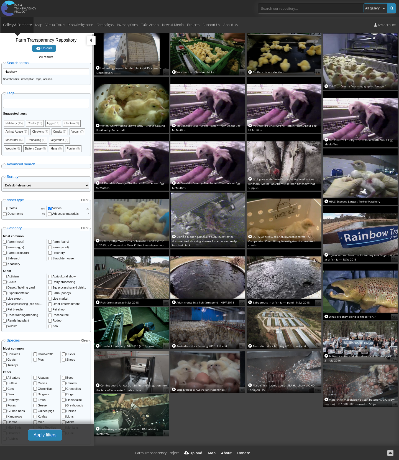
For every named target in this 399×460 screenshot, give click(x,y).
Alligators (13, 388)
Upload (44, 48)
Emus (41, 410)
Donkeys (13, 410)
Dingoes (43, 404)
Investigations (127, 24)
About (226, 452)
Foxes (11, 416)
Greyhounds (74, 416)
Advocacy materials (65, 224)
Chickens (13, 364)
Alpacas (43, 388)
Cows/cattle (45, 364)
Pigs (41, 370)
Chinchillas (45, 399)
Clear (84, 210)
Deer (10, 404)
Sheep (70, 370)
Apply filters (45, 435)
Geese (42, 416)
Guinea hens (16, 421)
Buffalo (12, 393)
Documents (15, 224)
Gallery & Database (17, 24)
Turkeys (12, 375)
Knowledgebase (80, 24)
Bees (69, 388)
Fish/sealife (74, 410)
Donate (243, 452)
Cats (10, 399)
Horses (71, 421)
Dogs (70, 404)
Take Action (149, 24)
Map (38, 24)
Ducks (70, 364)
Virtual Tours (55, 24)
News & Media (173, 24)
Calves (42, 393)
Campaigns (105, 24)
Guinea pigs (46, 421)
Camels (71, 393)
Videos (57, 219)
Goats (11, 370)
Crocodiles (73, 399)
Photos (12, 219)
